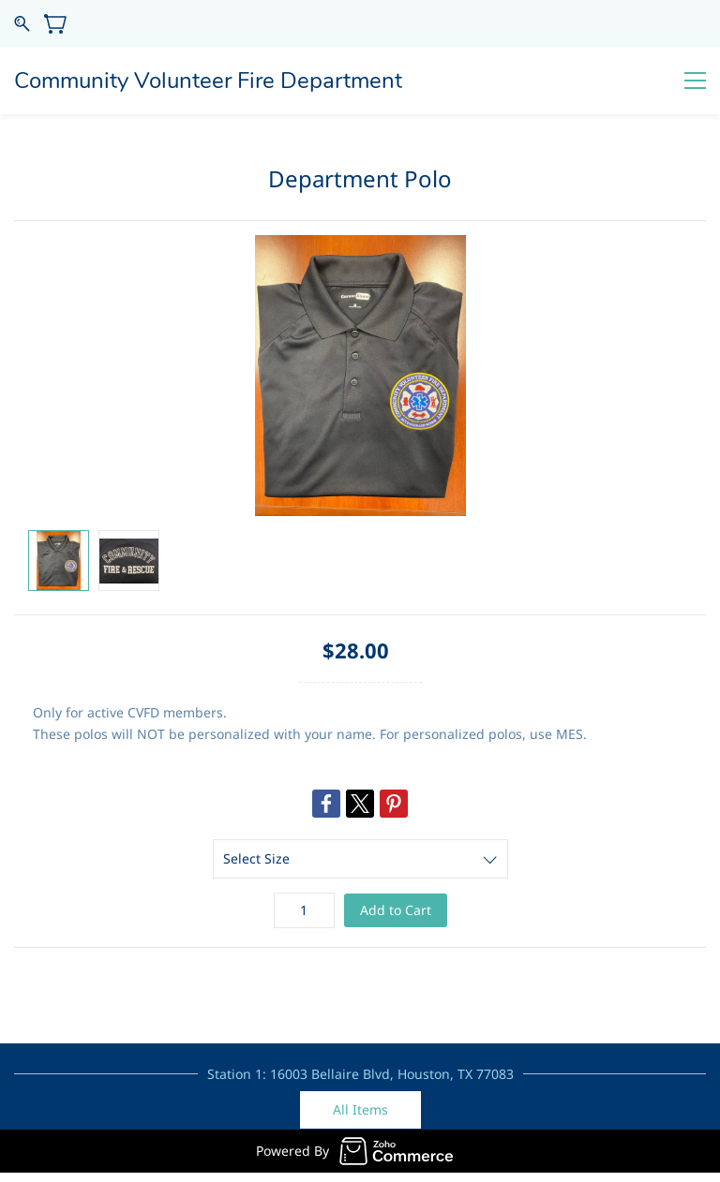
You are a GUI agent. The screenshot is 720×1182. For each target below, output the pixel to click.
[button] (360, 1110)
